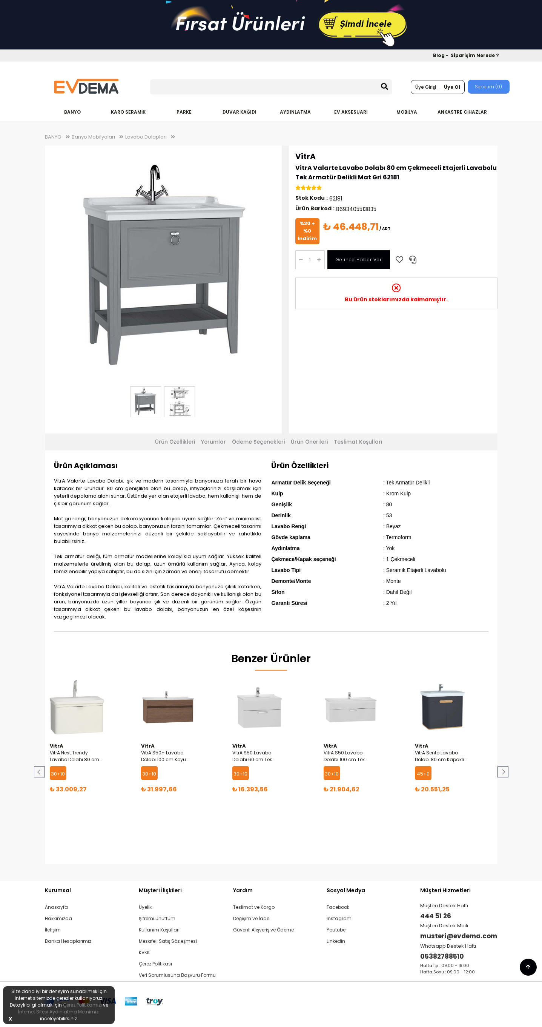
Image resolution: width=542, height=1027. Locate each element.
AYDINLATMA (295, 112)
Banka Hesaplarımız (68, 941)
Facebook (338, 907)
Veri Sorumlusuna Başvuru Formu (177, 975)
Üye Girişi (425, 87)
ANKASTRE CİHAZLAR (462, 112)
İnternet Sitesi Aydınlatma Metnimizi (59, 1011)
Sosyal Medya (346, 890)
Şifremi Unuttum (157, 918)
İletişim (53, 930)
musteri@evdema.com (458, 936)
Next (502, 772)
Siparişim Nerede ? (475, 55)
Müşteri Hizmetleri (445, 890)
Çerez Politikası (155, 964)
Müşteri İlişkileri (160, 890)
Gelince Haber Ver (359, 259)
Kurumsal (58, 890)
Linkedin (336, 941)
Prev (40, 772)
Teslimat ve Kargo (254, 907)
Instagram (339, 918)
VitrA (305, 156)
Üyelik (145, 907)
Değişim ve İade (251, 918)
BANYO (72, 112)
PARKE (184, 112)
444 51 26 (435, 916)
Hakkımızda (58, 918)
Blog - (441, 55)
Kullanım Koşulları (159, 930)
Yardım (243, 890)
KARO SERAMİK (128, 112)
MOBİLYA (406, 112)
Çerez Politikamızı (82, 1005)
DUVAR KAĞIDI (239, 112)
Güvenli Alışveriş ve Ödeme (263, 930)
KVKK (144, 952)
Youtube (336, 930)
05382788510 (442, 956)
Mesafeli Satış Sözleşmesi (168, 941)
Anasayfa (56, 907)
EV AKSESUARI (351, 112)
